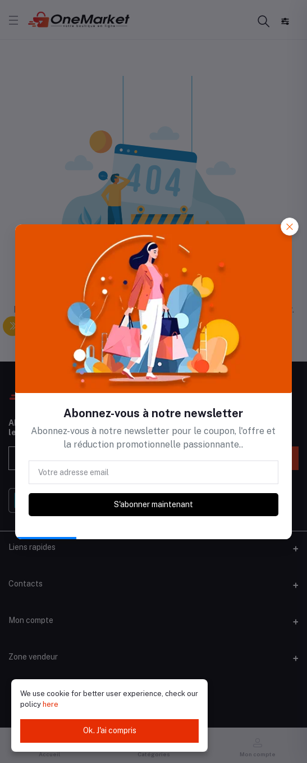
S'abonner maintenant (153, 504)
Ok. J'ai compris (109, 730)
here (50, 704)
